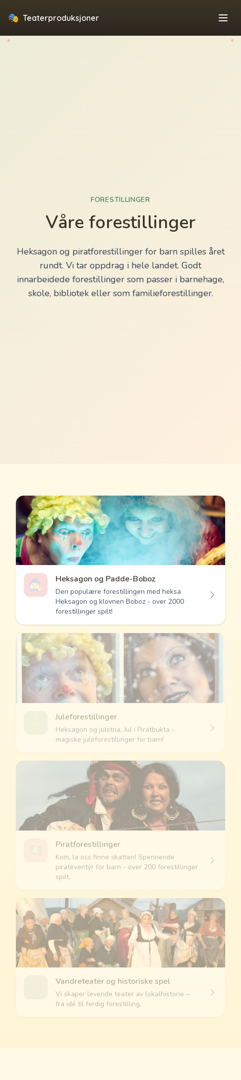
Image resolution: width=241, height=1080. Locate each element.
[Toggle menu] (223, 18)
